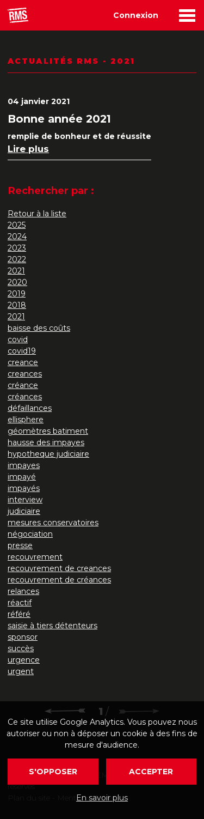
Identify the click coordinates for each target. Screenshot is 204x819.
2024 (17, 236)
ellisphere (26, 419)
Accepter (151, 771)
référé (19, 614)
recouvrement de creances (59, 568)
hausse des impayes (46, 442)
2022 (17, 259)
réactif (20, 603)
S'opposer (53, 771)
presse (20, 545)
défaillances (30, 408)
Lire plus (28, 148)
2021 (16, 271)
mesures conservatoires (53, 522)
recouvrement (35, 557)
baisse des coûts (39, 328)
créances (25, 397)
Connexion (135, 15)
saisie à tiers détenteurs (52, 625)
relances (23, 591)
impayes (24, 465)
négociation (30, 534)
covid (18, 339)
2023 (17, 248)
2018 (17, 305)
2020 (17, 282)
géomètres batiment (48, 431)
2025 (17, 225)
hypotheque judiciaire (48, 454)
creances (25, 374)
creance (23, 362)
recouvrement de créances (59, 580)
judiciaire (24, 511)
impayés (24, 488)
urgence (24, 660)
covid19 (22, 351)
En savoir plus (102, 798)
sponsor (23, 637)
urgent (21, 671)
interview (25, 500)
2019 (17, 294)
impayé (22, 477)
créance (23, 385)
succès (21, 648)
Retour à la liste (37, 214)
